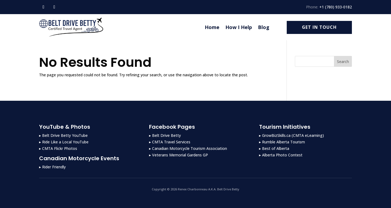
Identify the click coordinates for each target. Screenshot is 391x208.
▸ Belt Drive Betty (165, 135)
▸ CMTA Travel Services (169, 141)
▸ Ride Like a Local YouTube (64, 141)
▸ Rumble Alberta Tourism (282, 141)
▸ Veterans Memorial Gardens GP (178, 154)
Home (212, 27)
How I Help (238, 27)
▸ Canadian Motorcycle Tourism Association (188, 148)
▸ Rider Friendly (52, 166)
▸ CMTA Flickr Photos (58, 148)
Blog (263, 27)
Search (343, 61)
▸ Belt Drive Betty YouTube (63, 135)
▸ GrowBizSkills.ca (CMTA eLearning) (291, 135)
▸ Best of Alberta (274, 148)
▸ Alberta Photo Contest (280, 154)
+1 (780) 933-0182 (335, 7)
